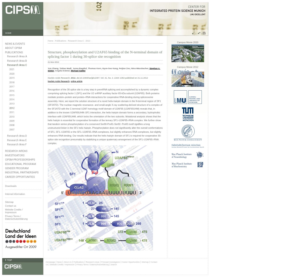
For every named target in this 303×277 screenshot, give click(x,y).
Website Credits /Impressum (14, 211)
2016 (11, 91)
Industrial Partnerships (22, 172)
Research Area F (17, 144)
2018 (11, 82)
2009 (11, 121)
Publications (14, 52)
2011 (11, 112)
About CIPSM (13, 48)
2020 (11, 73)
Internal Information (15, 194)
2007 (11, 129)
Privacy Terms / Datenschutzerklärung (16, 217)
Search (114, 265)
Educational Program (20, 164)
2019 (11, 78)
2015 (11, 95)
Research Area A (17, 56)
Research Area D (17, 135)
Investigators (14, 155)
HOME (8, 33)
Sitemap (9, 202)
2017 (11, 86)
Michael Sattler (78, 71)
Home (50, 41)
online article (76, 81)
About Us (68, 262)
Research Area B (17, 60)
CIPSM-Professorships (20, 159)
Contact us (10, 206)
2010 (11, 116)
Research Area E (17, 140)
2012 (11, 108)
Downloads (10, 186)
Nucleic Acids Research (59, 81)
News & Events (15, 43)
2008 (11, 125)
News (59, 262)
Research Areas (16, 151)
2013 (11, 103)
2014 (11, 99)
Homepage (50, 262)
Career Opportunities (20, 176)
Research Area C (17, 65)
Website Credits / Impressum (62, 265)
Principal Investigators (110, 262)
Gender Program (17, 168)
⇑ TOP (8, 260)
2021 (11, 69)
